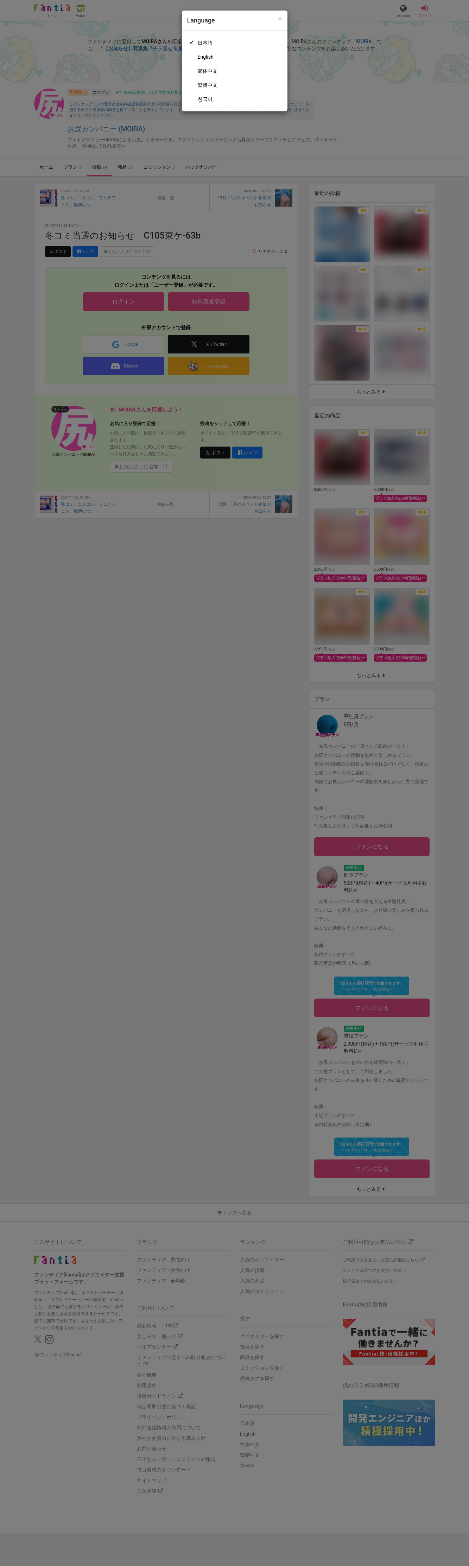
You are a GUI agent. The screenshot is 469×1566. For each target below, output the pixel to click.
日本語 (205, 43)
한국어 (205, 99)
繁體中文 (207, 85)
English (206, 57)
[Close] (280, 18)
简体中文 (207, 71)
